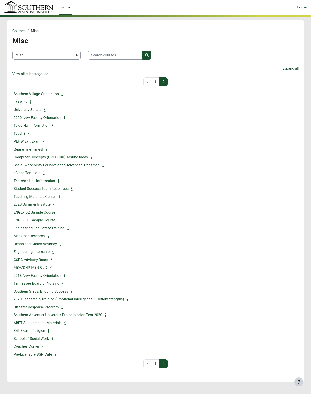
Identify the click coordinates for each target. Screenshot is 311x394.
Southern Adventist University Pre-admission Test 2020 (62, 315)
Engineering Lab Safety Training (43, 228)
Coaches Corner (31, 347)
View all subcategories (35, 74)
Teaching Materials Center (39, 197)
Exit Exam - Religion (34, 331)
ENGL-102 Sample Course (39, 212)
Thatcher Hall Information (39, 181)
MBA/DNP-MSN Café (35, 268)
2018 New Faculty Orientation (42, 276)
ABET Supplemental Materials (42, 323)
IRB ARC (25, 102)
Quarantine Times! (33, 149)
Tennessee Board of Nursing (41, 284)
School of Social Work (36, 339)
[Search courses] (120, 55)
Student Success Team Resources (46, 189)
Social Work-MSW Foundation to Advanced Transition (61, 165)
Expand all (285, 68)
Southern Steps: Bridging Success (45, 291)
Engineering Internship (36, 252)
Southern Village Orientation (41, 94)
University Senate (32, 110)
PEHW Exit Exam (31, 142)
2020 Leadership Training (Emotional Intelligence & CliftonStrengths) (73, 299)
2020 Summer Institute (36, 205)
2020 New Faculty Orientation (42, 118)
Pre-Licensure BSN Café (37, 354)
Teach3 (24, 134)
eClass (28, 7)
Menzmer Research (34, 236)
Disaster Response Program (41, 307)
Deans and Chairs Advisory (40, 244)
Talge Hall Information (36, 126)
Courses (24, 31)
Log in (302, 7)
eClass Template (31, 173)
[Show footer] (298, 381)
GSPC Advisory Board (35, 260)
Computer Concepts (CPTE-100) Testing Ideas (55, 157)
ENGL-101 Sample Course (39, 220)
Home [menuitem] (65, 7)
